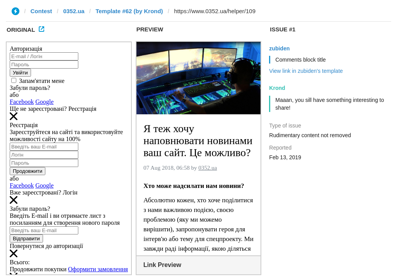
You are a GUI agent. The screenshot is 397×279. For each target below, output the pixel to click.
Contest (41, 11)
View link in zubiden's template (306, 71)
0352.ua (74, 11)
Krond (277, 88)
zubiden (279, 48)
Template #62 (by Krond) (129, 11)
